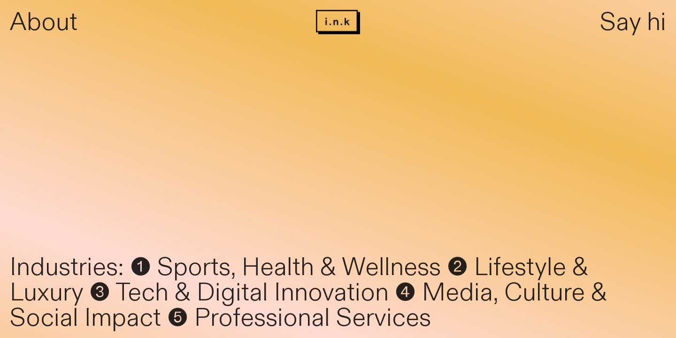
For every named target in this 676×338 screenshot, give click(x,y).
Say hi (633, 22)
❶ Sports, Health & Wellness (285, 267)
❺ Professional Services (299, 318)
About (43, 22)
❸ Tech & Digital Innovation (239, 292)
